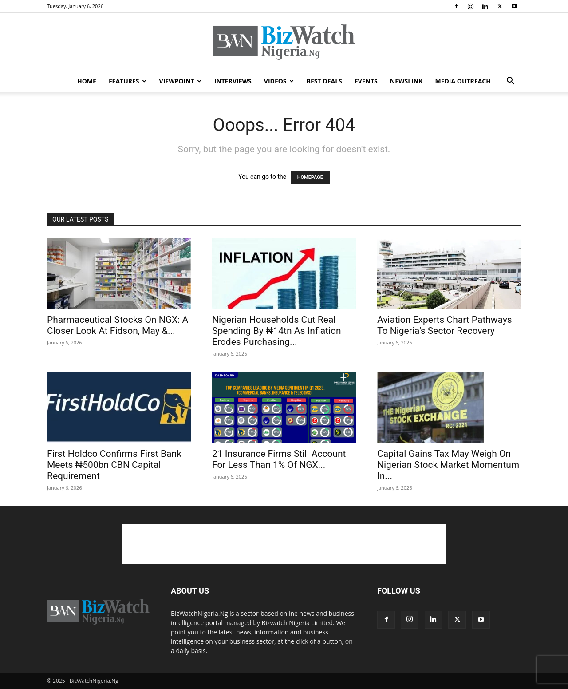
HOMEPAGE (310, 177)
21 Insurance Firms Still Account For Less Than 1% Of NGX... (279, 459)
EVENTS (366, 81)
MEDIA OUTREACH (463, 81)
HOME (86, 81)
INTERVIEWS (233, 81)
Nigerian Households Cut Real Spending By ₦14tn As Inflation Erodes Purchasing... (276, 330)
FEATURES (127, 81)
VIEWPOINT (180, 81)
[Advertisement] (284, 544)
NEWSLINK (406, 81)
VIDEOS (279, 81)
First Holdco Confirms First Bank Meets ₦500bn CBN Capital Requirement (114, 464)
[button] (510, 82)
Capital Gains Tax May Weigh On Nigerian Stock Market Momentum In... (448, 464)
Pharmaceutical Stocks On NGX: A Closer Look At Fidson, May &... (117, 325)
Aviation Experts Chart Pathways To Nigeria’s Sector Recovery (444, 325)
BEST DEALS (324, 81)
